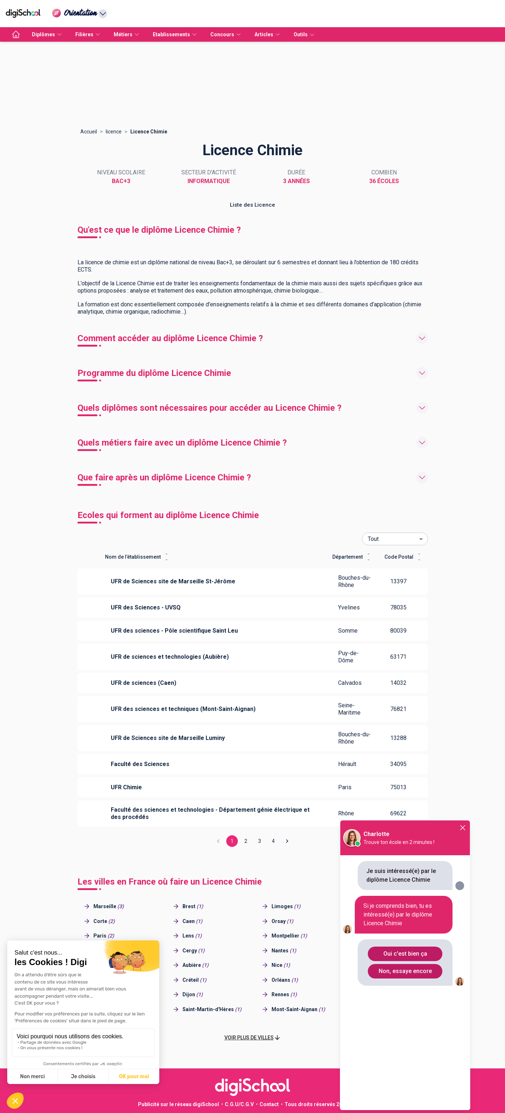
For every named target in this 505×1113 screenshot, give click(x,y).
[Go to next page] (287, 841)
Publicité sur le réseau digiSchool (178, 1104)
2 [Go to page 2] (246, 841)
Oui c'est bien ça (405, 953)
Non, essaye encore (405, 971)
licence (114, 132)
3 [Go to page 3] (259, 841)
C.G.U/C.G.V (239, 1104)
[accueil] (16, 34)
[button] (253, 1038)
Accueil (88, 132)
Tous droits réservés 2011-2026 (323, 1104)
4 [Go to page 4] (273, 841)
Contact (269, 1104)
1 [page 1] (232, 841)
